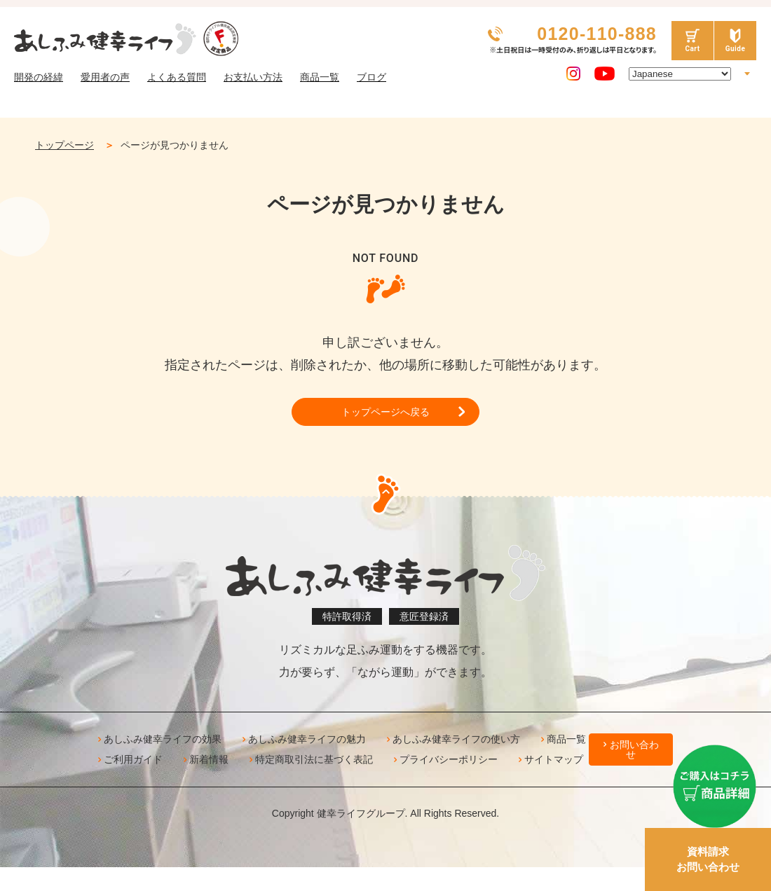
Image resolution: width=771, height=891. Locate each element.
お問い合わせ (634, 755)
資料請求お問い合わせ (707, 859)
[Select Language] (680, 74)
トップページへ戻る (385, 414)
